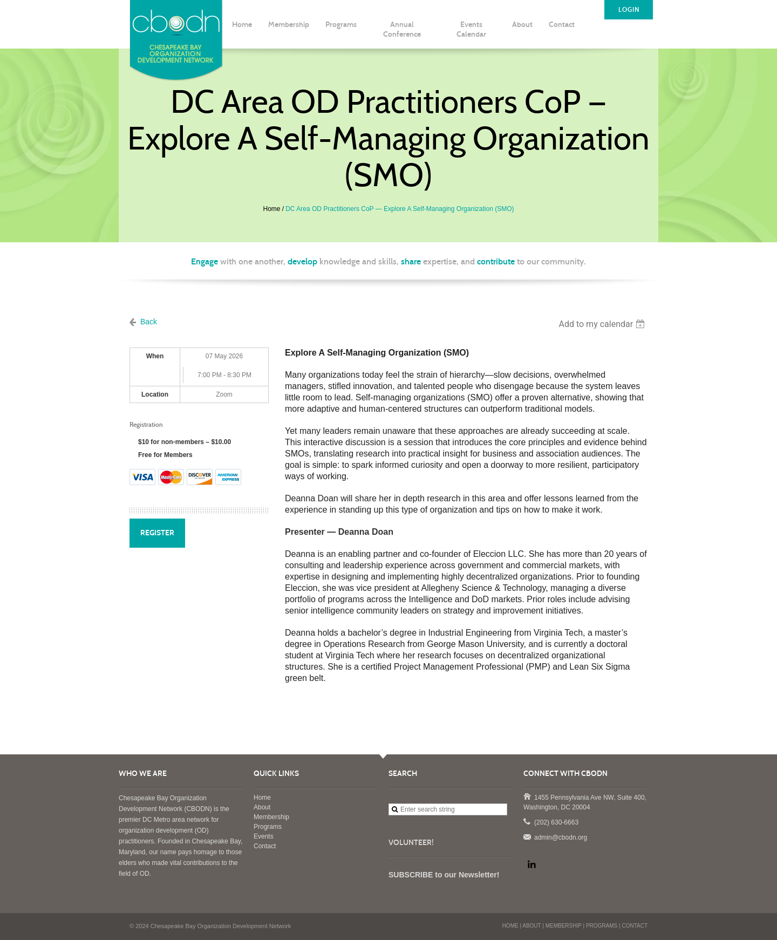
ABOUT (531, 926)
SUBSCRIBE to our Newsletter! (443, 874)
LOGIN (628, 9)
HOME (510, 926)
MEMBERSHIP (564, 926)
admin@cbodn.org (526, 836)
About (262, 807)
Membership (271, 817)
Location (154, 394)
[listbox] (603, 324)
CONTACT (635, 926)
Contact (265, 846)
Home (272, 209)
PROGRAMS (601, 926)
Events (264, 836)
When (155, 356)
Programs (268, 826)
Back (148, 321)
